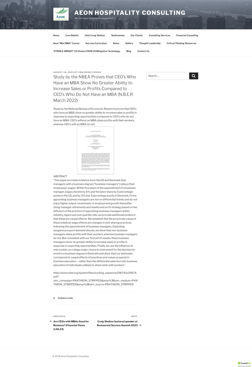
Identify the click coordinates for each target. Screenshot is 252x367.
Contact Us (143, 51)
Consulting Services (159, 35)
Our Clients (137, 35)
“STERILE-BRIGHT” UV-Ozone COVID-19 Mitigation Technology (86, 51)
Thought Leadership (150, 43)
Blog (128, 51)
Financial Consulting (187, 35)
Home (56, 35)
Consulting (65, 298)
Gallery (129, 43)
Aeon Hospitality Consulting (130, 12)
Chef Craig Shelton (95, 35)
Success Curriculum (96, 43)
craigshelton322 (89, 72)
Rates (116, 43)
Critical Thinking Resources (181, 43)
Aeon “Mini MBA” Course (66, 43)
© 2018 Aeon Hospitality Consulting (70, 356)
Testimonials (118, 35)
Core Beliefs (72, 35)
